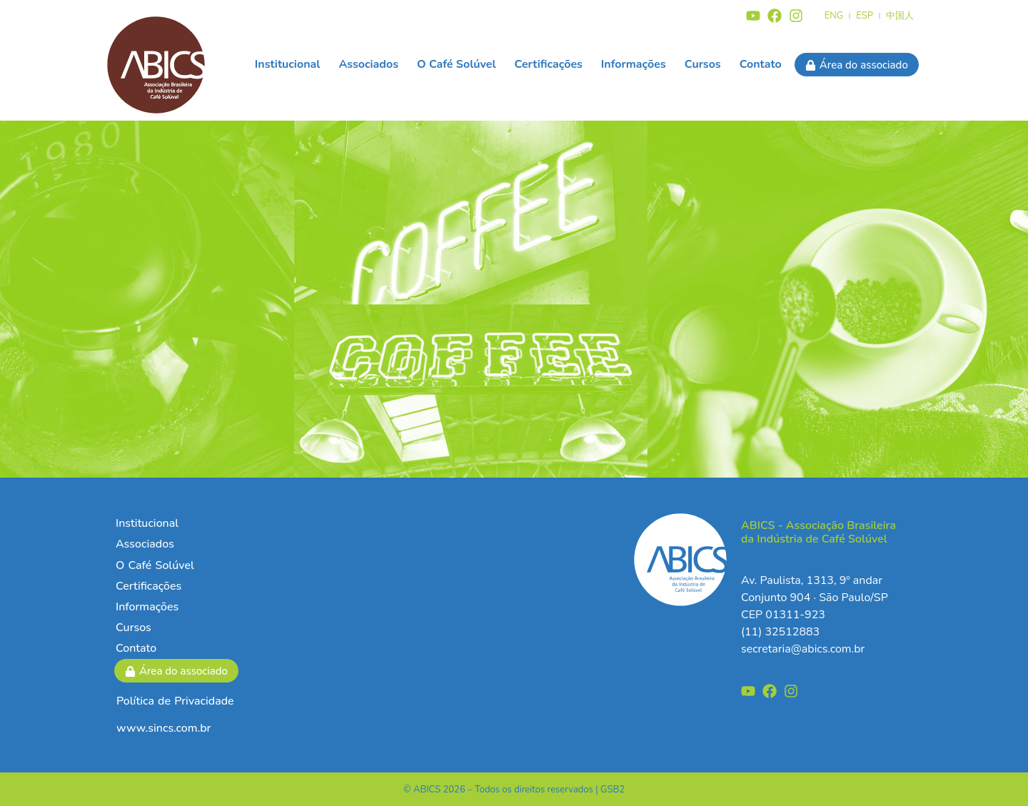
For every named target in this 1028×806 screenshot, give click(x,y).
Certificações (549, 64)
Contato (761, 64)
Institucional (288, 64)
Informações (633, 64)
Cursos (703, 64)
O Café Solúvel (456, 64)
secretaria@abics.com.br (803, 649)
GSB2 (612, 789)
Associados (368, 64)
